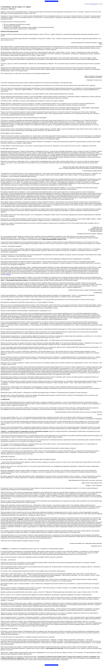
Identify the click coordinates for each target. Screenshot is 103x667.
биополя (8, 274)
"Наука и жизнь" (94, 3)
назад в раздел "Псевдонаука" (51, 1)
